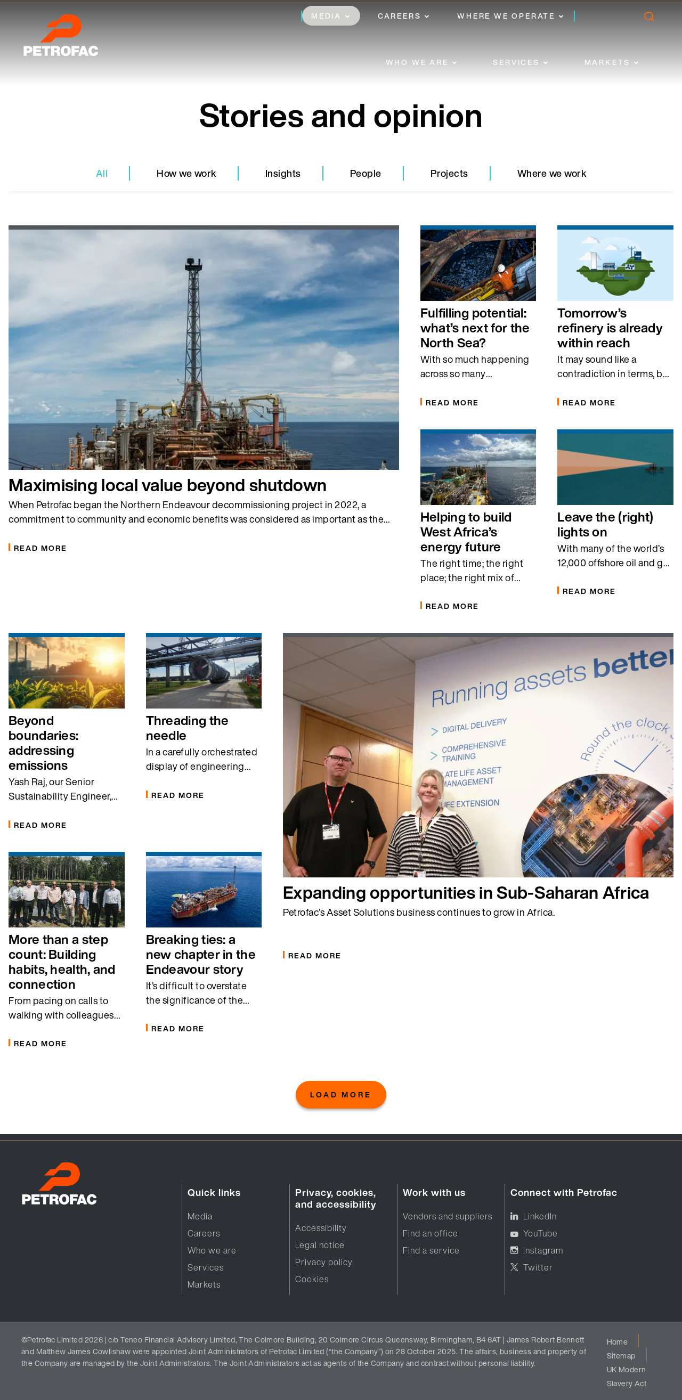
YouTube (540, 1233)
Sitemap (621, 1355)
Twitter (538, 1267)
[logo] (72, 38)
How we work (186, 173)
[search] (649, 19)
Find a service (431, 1250)
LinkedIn (540, 1216)
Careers (399, 15)
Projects (449, 173)
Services (516, 62)
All (102, 173)
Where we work (552, 173)
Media (326, 15)
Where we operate (506, 15)
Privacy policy (324, 1262)
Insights (283, 173)
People (365, 173)
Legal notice (320, 1245)
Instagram (543, 1250)
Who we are (417, 62)
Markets (607, 62)
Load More (341, 1094)
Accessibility (321, 1228)
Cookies (312, 1279)
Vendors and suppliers (447, 1216)
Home (617, 1341)
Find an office (430, 1233)
